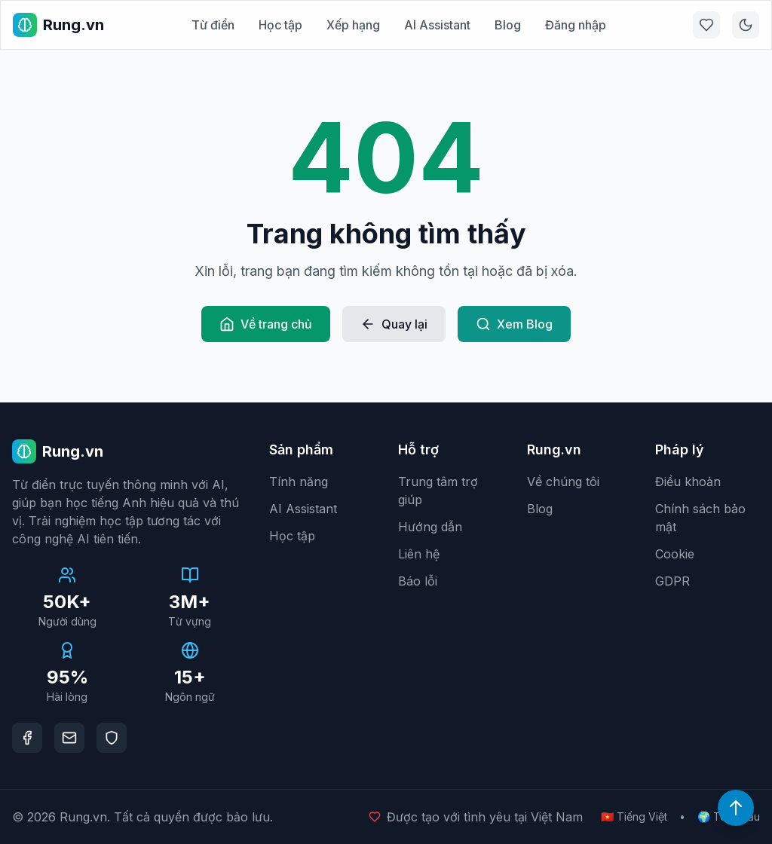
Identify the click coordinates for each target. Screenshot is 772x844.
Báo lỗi (417, 581)
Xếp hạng (353, 24)
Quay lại (393, 324)
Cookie (674, 553)
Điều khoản (688, 481)
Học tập (280, 24)
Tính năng (298, 481)
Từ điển (212, 24)
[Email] (69, 738)
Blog (508, 24)
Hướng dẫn (430, 526)
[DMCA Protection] (111, 738)
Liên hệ (419, 553)
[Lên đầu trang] (736, 808)
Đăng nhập (575, 24)
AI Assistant (437, 24)
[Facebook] (27, 738)
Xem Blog (514, 324)
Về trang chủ (265, 324)
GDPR (672, 581)
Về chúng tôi (563, 481)
